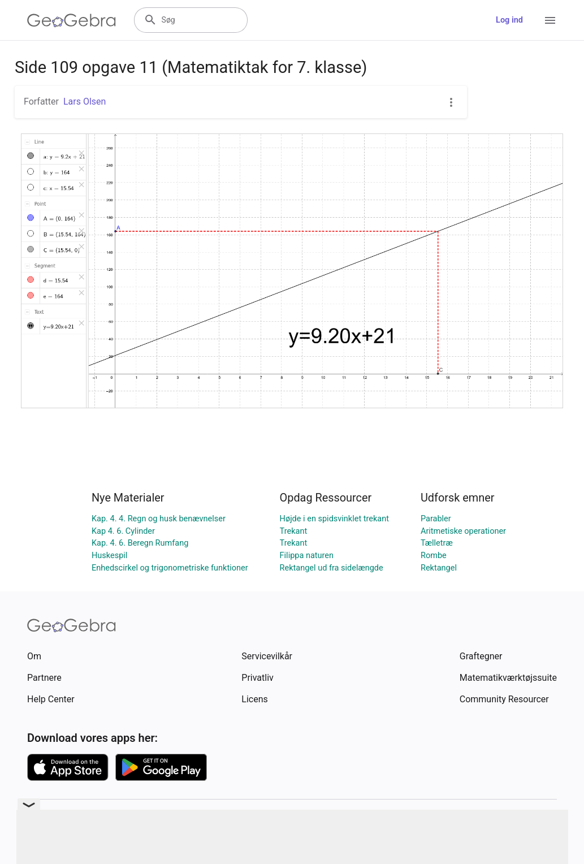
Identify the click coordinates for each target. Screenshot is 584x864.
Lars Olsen (84, 101)
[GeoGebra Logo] (71, 20)
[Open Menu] (550, 20)
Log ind (509, 20)
